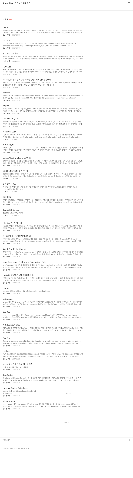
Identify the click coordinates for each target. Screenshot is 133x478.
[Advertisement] (66, 425)
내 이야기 (6, 139)
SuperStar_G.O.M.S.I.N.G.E (16, 3)
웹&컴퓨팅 (6, 35)
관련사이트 (6, 464)
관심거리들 (6, 61)
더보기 (66, 434)
